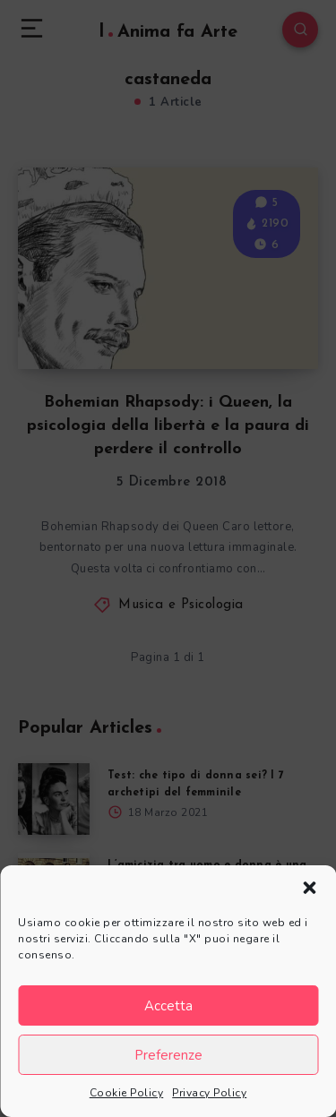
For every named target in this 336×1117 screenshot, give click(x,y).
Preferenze (168, 1055)
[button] (309, 888)
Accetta (168, 1006)
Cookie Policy (127, 1093)
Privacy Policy (209, 1093)
